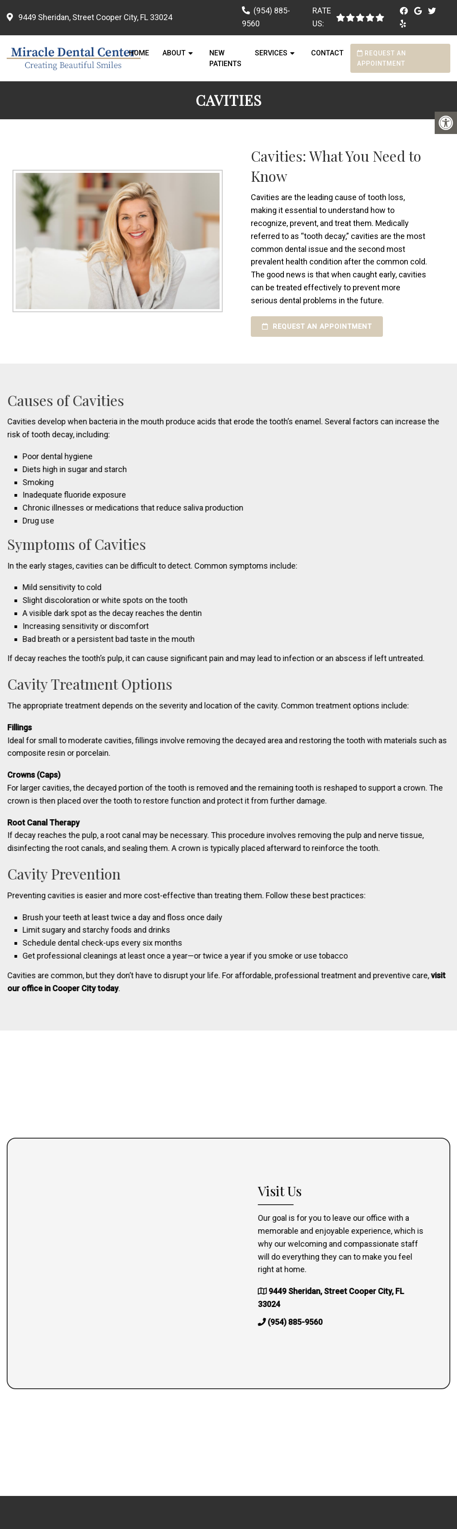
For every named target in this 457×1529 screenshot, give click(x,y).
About (174, 53)
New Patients (225, 58)
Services (271, 53)
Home (139, 53)
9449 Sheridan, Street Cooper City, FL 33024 (94, 17)
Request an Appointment (381, 58)
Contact (327, 53)
